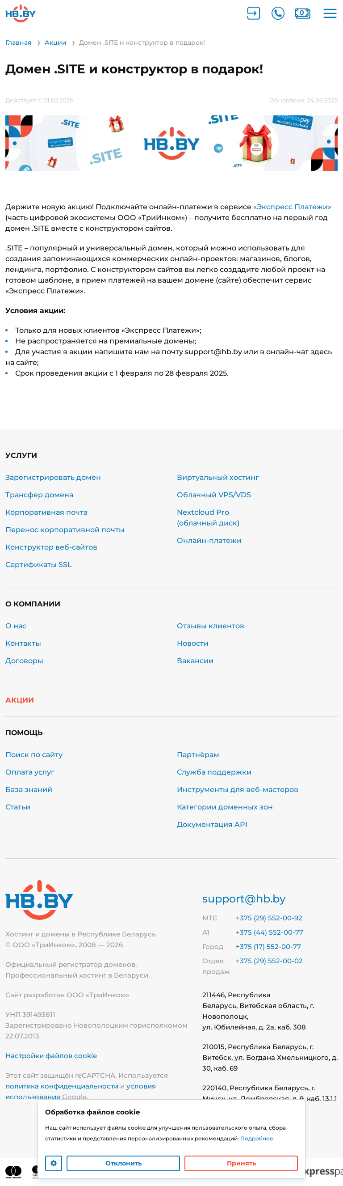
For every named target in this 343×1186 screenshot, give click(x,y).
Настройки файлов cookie (51, 1055)
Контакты (23, 643)
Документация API (212, 824)
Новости (193, 643)
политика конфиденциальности (61, 1086)
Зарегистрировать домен (53, 477)
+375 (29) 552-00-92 (269, 918)
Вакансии (195, 661)
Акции (19, 700)
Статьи (17, 807)
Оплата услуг (29, 772)
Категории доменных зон (225, 807)
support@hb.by (243, 898)
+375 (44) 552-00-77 (269, 932)
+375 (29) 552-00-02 (269, 961)
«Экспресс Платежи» (292, 207)
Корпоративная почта (46, 512)
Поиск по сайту (34, 754)
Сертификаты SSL (38, 564)
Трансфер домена (39, 495)
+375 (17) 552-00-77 (268, 946)
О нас (15, 626)
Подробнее (256, 1138)
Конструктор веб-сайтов (51, 547)
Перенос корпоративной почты (65, 529)
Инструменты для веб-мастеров (237, 789)
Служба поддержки (214, 772)
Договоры (24, 661)
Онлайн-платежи (209, 540)
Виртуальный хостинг (218, 477)
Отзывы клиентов (210, 626)
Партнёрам (198, 754)
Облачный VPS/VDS (214, 495)
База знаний (28, 789)
